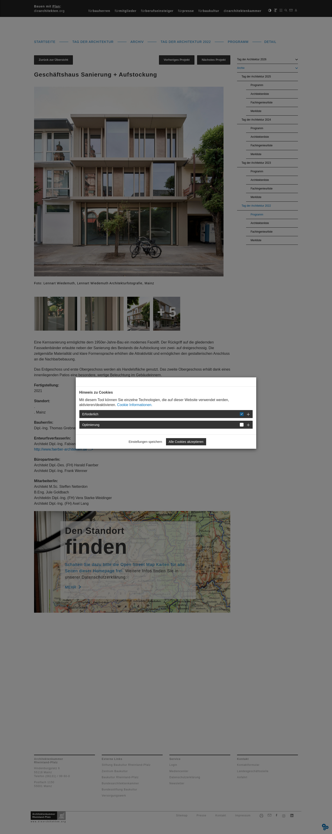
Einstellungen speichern (145, 442)
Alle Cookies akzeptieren (186, 442)
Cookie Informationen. (134, 405)
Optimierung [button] (90, 425)
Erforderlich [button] (90, 414)
